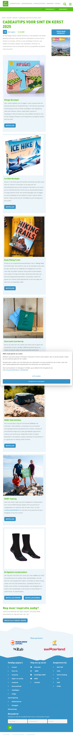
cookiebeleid (24, 370)
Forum (57, 3)
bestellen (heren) (13, 598)
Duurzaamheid (16, 686)
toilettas (32, 423)
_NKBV (36, 671)
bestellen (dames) (32, 598)
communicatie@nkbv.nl (11, 510)
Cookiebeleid (30, 734)
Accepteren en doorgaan (36, 381)
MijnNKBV (50, 3)
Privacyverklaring (18, 734)
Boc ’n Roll (23, 347)
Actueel (9, 18)
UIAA (58, 671)
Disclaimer (6, 734)
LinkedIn (37, 682)
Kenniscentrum (39, 3)
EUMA (59, 686)
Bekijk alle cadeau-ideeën (15, 620)
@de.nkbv (37, 667)
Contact (14, 667)
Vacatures (15, 675)
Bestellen (10, 125)
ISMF (58, 682)
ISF (58, 678)
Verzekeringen (26, 3)
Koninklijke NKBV (40, 675)
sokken (35, 575)
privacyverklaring (11, 370)
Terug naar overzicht (60, 32)
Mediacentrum (16, 701)
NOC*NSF (60, 667)
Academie (15, 682)
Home (4, 18)
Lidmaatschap (15, 3)
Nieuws (15, 18)
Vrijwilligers (15, 690)
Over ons (15, 671)
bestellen (10, 288)
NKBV (36, 678)
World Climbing (62, 675)
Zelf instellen (36, 376)
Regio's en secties (17, 678)
